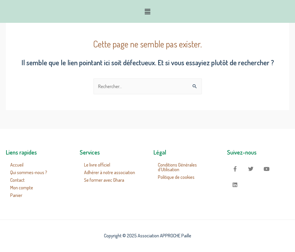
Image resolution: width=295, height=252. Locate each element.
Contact (17, 180)
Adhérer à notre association (109, 172)
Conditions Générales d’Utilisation (177, 167)
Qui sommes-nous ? (28, 172)
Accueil (16, 165)
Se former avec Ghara (104, 180)
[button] (147, 11)
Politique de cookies (176, 177)
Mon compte (21, 188)
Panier (16, 195)
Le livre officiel (97, 165)
